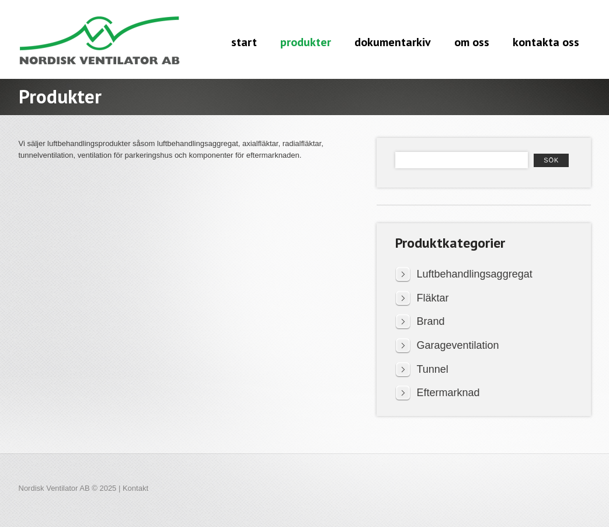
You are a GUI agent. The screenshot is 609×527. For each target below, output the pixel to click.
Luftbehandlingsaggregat (475, 274)
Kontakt (135, 488)
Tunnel (432, 369)
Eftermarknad (448, 392)
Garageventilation (458, 345)
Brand (431, 321)
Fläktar (433, 298)
